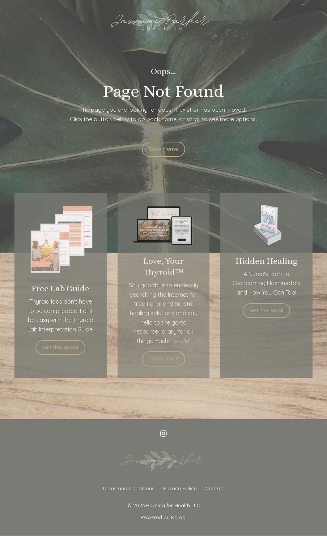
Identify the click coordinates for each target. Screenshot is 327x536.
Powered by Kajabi (164, 517)
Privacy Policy (180, 488)
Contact (215, 488)
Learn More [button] (163, 359)
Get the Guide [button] (51, 347)
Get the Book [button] (275, 310)
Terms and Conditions (128, 488)
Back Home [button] (163, 149)
